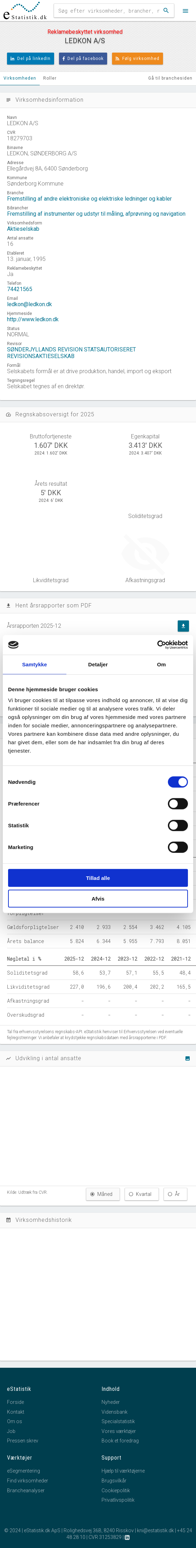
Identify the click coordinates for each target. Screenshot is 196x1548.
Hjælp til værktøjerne (123, 1471)
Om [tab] (161, 664)
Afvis (98, 898)
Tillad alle (98, 878)
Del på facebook (83, 58)
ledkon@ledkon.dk (29, 304)
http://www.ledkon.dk (33, 319)
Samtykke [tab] (34, 664)
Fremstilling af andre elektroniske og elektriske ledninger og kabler (89, 198)
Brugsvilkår (114, 1480)
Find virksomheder (27, 1480)
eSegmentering (23, 1471)
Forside (15, 1402)
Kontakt (15, 1412)
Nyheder (111, 1402)
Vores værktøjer (119, 1431)
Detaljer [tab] (98, 664)
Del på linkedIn (31, 58)
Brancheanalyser (26, 1490)
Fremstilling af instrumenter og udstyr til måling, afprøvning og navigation (96, 213)
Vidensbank (115, 1412)
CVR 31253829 (105, 1537)
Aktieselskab (23, 229)
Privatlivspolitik (118, 1500)
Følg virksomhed (137, 58)
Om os (14, 1421)
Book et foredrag (120, 1440)
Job (11, 1431)
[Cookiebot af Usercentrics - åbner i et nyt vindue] (157, 645)
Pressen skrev (22, 1440)
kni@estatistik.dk (155, 1530)
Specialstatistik (118, 1421)
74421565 (19, 289)
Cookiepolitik (116, 1490)
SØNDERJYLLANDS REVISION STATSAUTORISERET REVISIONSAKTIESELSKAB (71, 352)
